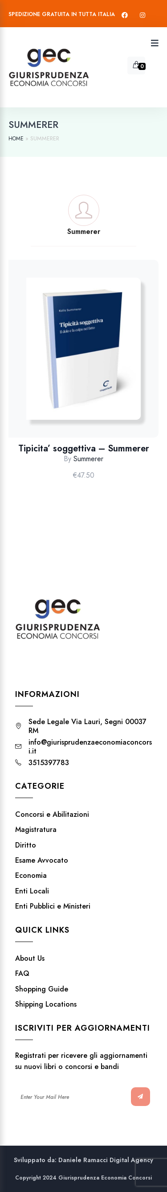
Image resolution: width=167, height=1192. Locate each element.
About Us (30, 958)
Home (16, 139)
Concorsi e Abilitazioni (52, 814)
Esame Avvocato (41, 860)
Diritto (25, 845)
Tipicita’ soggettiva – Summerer (83, 448)
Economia (31, 876)
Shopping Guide (41, 989)
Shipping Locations (46, 1004)
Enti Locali (32, 891)
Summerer (88, 459)
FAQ (22, 974)
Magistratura (36, 830)
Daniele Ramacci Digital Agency (105, 1159)
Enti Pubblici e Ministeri (52, 906)
